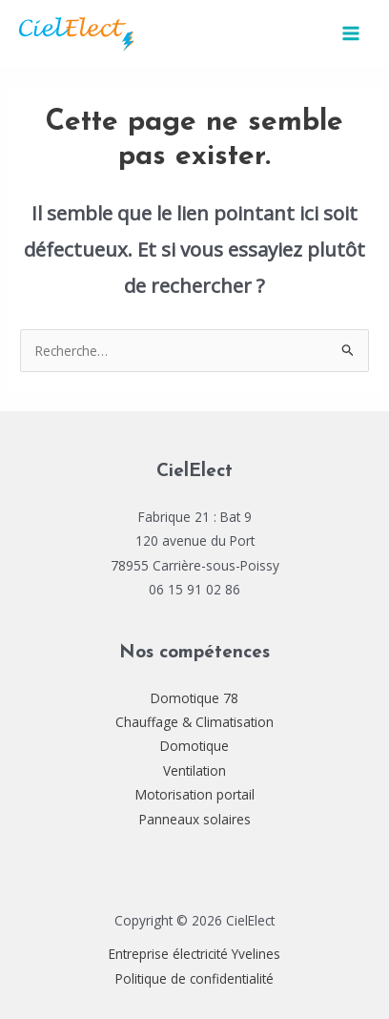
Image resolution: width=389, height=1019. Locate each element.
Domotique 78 (194, 698)
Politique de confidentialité (194, 978)
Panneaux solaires (195, 819)
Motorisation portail (195, 794)
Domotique (194, 746)
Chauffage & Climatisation (194, 722)
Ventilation (194, 770)
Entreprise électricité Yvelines (194, 954)
